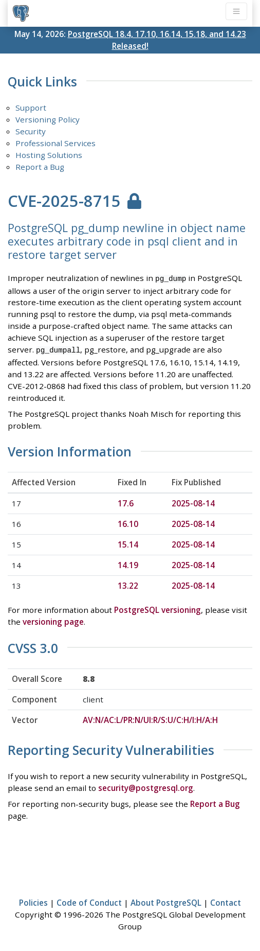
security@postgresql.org (145, 786)
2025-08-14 (193, 502)
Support (30, 107)
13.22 (128, 584)
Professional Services (55, 143)
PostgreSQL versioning (157, 608)
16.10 (128, 522)
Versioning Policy (47, 119)
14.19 (128, 563)
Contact (225, 901)
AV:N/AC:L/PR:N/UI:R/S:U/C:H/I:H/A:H (150, 718)
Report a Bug (39, 167)
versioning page (53, 620)
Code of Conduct (89, 901)
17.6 (126, 502)
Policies (33, 901)
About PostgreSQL (166, 901)
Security (30, 131)
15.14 (128, 543)
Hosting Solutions (48, 155)
